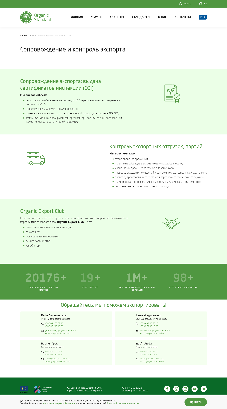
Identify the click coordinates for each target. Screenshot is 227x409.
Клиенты (116, 17)
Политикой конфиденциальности (122, 403)
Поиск (187, 4)
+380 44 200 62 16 (54, 323)
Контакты (183, 17)
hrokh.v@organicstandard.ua (57, 359)
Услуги (96, 17)
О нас (162, 17)
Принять (195, 402)
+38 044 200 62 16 (132, 388)
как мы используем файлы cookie (59, 403)
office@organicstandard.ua (135, 391)
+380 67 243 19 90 (54, 326)
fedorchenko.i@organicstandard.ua (155, 331)
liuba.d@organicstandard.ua (152, 359)
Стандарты (141, 17)
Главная (76, 17)
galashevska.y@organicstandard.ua (61, 331)
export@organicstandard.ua (57, 333)
